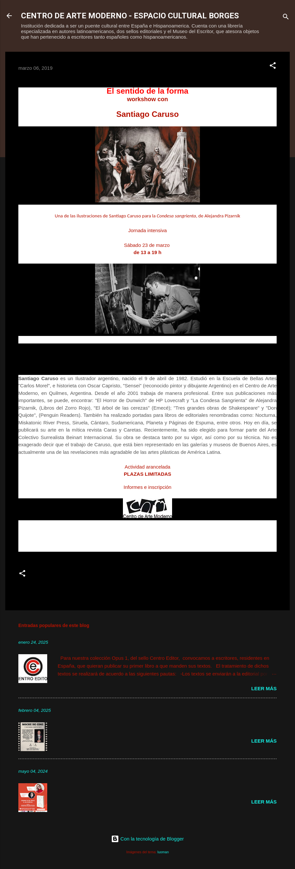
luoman (162, 852)
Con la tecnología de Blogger (147, 838)
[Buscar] (286, 18)
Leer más (264, 688)
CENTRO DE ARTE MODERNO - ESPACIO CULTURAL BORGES (130, 15)
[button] (273, 67)
